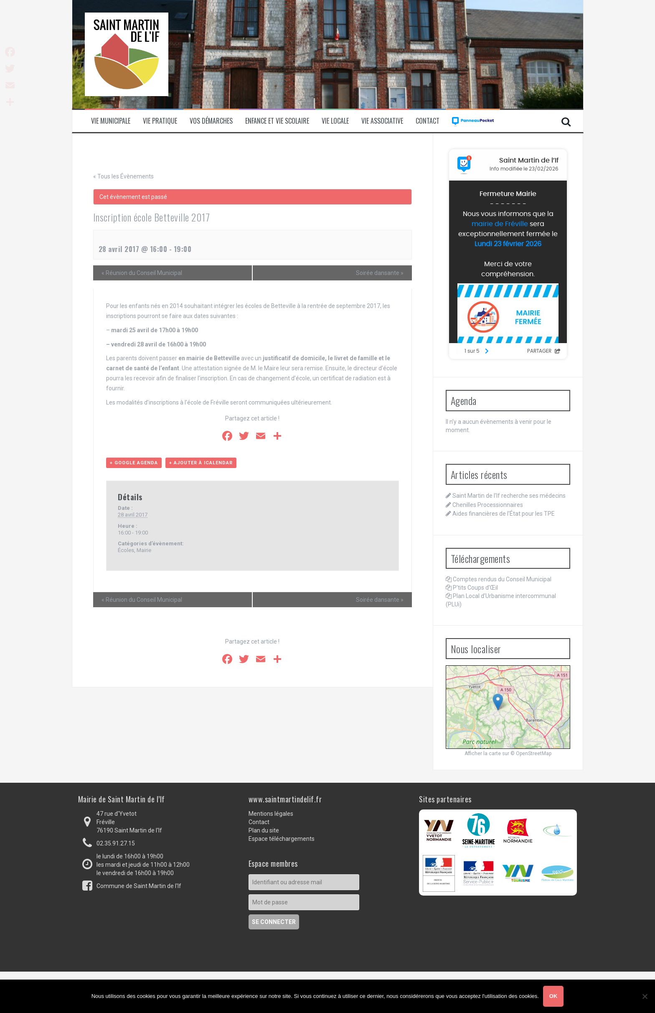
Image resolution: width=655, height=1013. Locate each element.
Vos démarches (211, 121)
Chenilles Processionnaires (487, 504)
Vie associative (382, 121)
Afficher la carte (483, 753)
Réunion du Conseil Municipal (142, 273)
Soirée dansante (380, 273)
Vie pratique (160, 121)
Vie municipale (110, 121)
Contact (427, 121)
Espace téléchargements (282, 838)
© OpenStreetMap (530, 753)
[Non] (644, 996)
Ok (553, 996)
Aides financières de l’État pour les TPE (503, 513)
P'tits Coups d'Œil (475, 587)
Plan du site (264, 830)
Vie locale (335, 121)
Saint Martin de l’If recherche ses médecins (509, 495)
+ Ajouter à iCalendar (201, 463)
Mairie (144, 550)
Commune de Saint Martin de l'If (138, 886)
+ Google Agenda (134, 463)
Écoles (126, 550)
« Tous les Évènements (123, 176)
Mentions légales (271, 813)
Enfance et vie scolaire (277, 121)
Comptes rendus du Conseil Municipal (502, 579)
